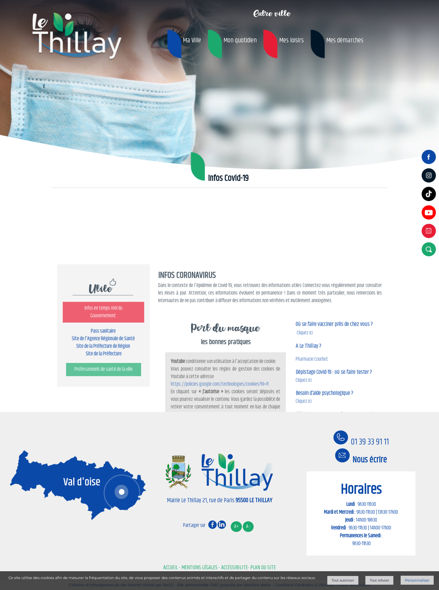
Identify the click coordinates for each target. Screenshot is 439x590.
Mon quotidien (240, 40)
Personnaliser (417, 580)
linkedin (222, 524)
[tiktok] (430, 202)
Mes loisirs (291, 40)
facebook (212, 524)
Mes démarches (344, 40)
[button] (430, 249)
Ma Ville (192, 40)
